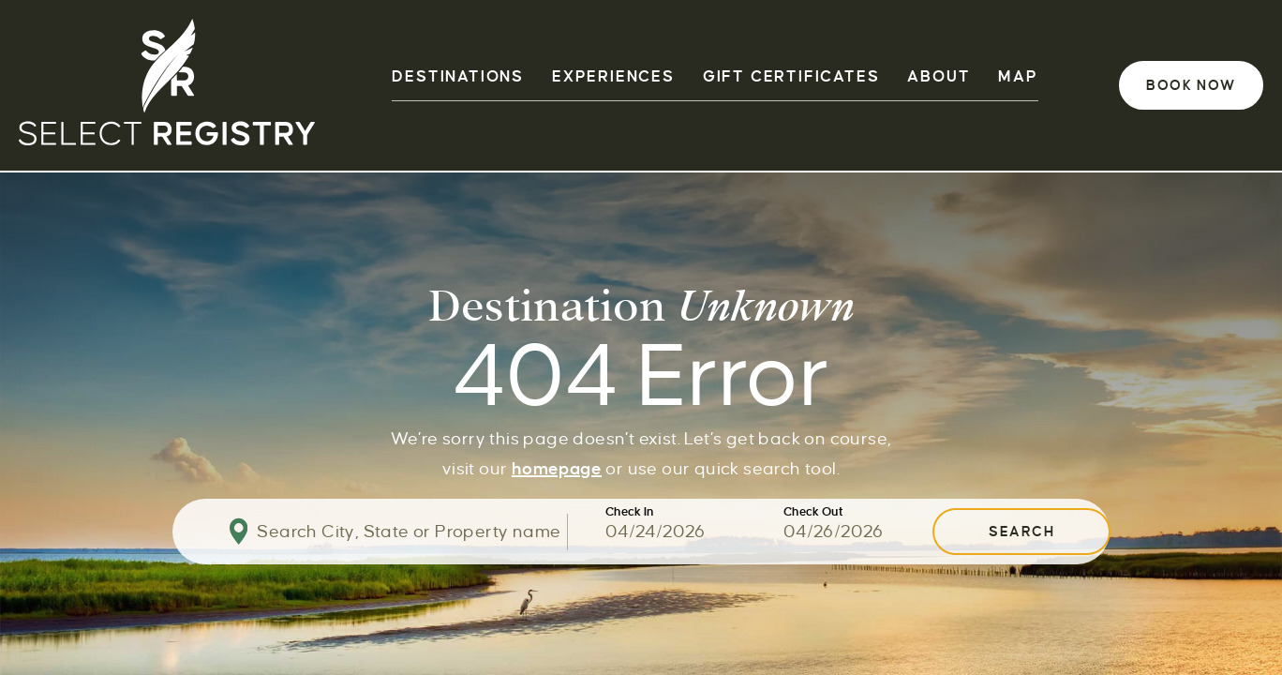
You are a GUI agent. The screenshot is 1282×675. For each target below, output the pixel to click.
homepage (557, 468)
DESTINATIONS (458, 76)
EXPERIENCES (613, 76)
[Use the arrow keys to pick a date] (694, 532)
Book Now (1191, 85)
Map (1017, 76)
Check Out (813, 511)
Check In (629, 511)
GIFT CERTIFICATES (791, 76)
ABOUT (938, 76)
